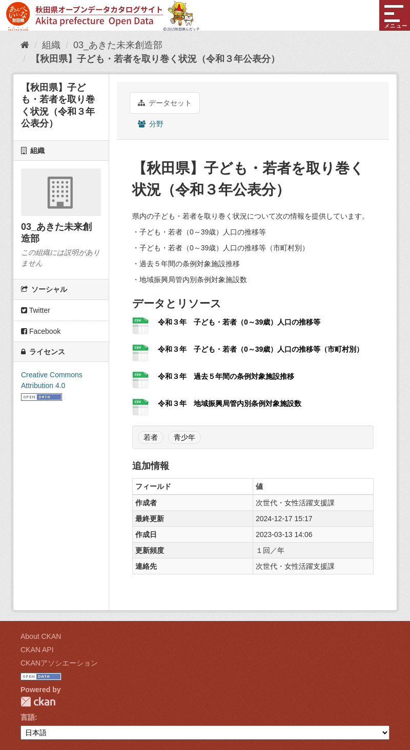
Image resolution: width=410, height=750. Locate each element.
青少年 (184, 437)
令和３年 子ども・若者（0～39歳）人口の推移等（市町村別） (260, 349)
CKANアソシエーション (59, 663)
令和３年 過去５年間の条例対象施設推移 (226, 376)
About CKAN (40, 636)
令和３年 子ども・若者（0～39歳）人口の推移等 (239, 322)
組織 (51, 45)
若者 (151, 437)
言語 (27, 717)
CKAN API (37, 650)
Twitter (35, 310)
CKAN (37, 701)
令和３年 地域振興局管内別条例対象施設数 (229, 403)
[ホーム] (24, 45)
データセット (165, 103)
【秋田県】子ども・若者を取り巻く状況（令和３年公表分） (155, 59)
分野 (150, 124)
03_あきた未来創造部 (117, 45)
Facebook (40, 331)
